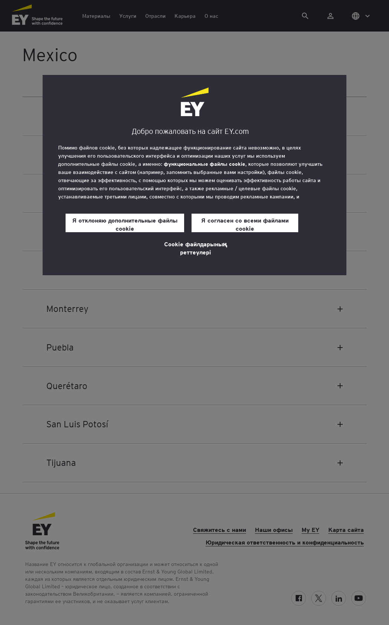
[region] (194, 175)
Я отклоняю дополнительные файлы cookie (124, 224)
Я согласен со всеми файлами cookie (245, 224)
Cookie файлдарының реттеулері (195, 248)
